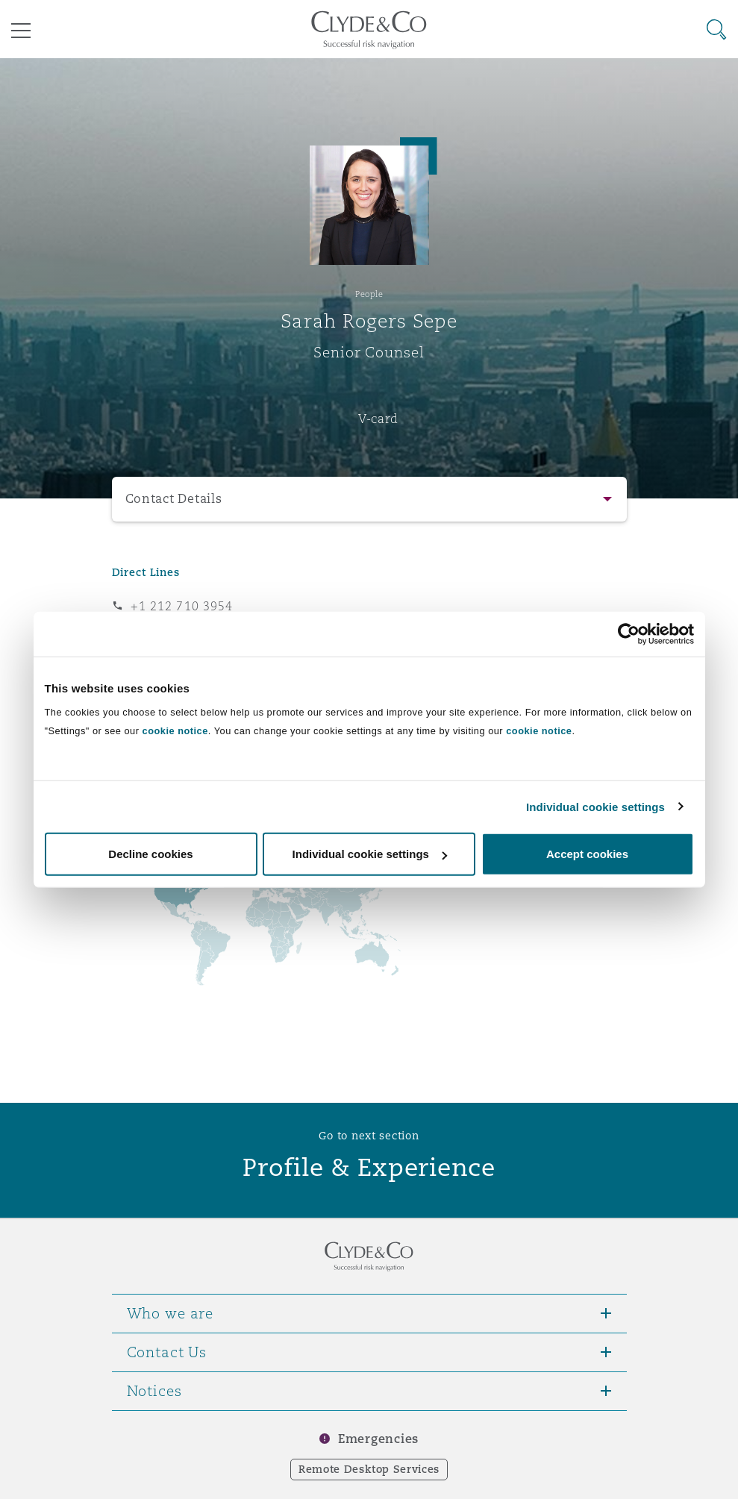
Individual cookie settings (595, 806)
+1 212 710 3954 (182, 605)
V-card (378, 418)
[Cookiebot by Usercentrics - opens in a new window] (628, 633)
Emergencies (378, 1439)
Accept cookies (587, 854)
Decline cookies (150, 854)
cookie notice (175, 730)
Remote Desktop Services (369, 1469)
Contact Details (173, 499)
